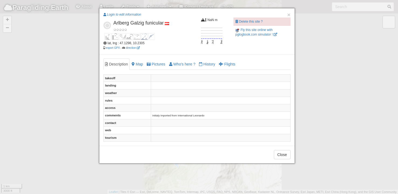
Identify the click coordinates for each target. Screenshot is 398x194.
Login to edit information (122, 14)
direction (133, 47)
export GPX (113, 47)
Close (282, 155)
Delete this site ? (249, 21)
